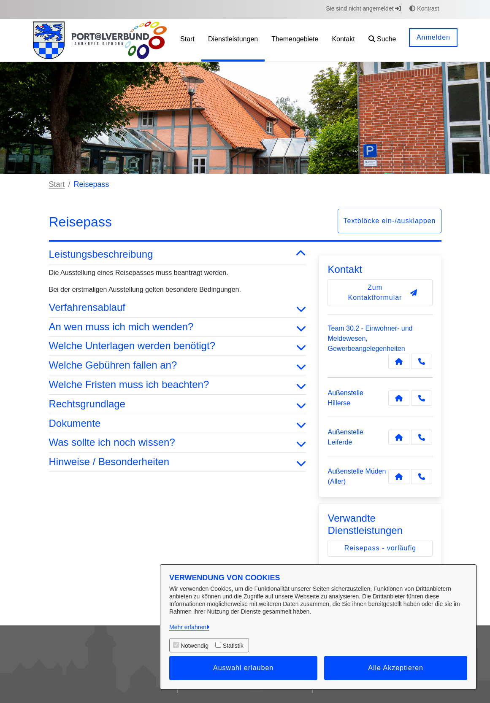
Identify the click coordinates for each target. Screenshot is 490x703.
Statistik (233, 645)
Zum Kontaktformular (383, 292)
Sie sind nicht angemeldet (363, 8)
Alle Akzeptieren (395, 667)
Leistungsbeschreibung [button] (177, 254)
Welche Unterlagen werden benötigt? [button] (177, 346)
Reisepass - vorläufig (380, 548)
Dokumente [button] (177, 423)
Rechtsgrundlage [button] (177, 404)
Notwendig (194, 645)
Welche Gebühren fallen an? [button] (177, 365)
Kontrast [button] (424, 8)
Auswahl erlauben (243, 667)
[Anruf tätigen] (421, 361)
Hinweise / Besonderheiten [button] (177, 462)
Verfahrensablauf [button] (177, 308)
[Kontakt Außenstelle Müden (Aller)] (398, 476)
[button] (382, 40)
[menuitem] (187, 40)
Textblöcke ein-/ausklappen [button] (389, 220)
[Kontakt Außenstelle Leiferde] (398, 437)
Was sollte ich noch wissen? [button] (177, 442)
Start (57, 184)
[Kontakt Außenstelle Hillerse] (398, 398)
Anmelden (433, 37)
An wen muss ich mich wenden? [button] (177, 327)
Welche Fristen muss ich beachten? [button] (177, 385)
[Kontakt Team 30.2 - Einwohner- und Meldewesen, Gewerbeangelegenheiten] (398, 361)
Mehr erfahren (187, 627)
